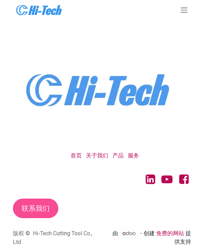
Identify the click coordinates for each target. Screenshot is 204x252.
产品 (118, 155)
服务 (133, 155)
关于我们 (97, 155)
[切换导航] (184, 10)
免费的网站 (170, 233)
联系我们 (36, 208)
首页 (76, 155)
